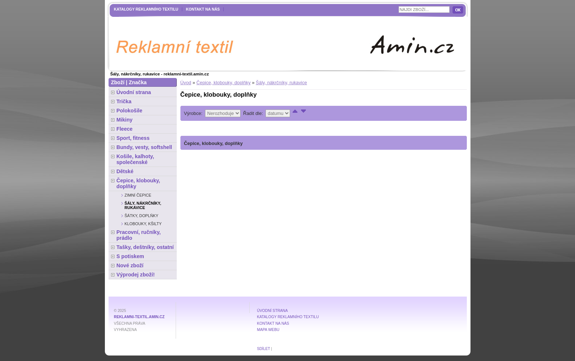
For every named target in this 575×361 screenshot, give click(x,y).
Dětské (125, 171)
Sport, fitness (133, 138)
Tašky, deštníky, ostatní (145, 247)
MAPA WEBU (268, 330)
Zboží (118, 82)
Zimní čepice (138, 195)
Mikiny (125, 120)
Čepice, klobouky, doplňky (224, 82)
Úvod (185, 82)
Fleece (125, 129)
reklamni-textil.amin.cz (139, 317)
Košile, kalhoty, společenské (135, 159)
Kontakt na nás (203, 9)
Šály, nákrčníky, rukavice (281, 82)
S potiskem (130, 256)
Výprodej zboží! (136, 275)
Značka (138, 82)
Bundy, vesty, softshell (144, 147)
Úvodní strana (134, 92)
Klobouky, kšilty (143, 224)
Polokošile (130, 110)
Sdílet (263, 349)
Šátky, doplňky (141, 215)
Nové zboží (130, 265)
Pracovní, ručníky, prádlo (139, 235)
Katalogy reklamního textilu (146, 9)
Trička (124, 101)
